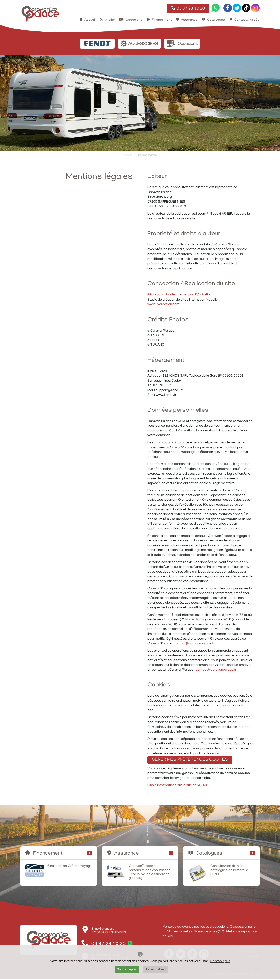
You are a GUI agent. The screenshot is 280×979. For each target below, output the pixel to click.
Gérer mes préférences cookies (190, 759)
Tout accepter (126, 969)
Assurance (189, 20)
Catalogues (216, 20)
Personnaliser (155, 969)
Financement (162, 20)
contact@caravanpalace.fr (194, 644)
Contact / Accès (247, 20)
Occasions (134, 20)
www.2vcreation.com (163, 304)
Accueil (90, 20)
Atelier (110, 20)
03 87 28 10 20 (188, 8)
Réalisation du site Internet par (179, 295)
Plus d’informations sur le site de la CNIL (177, 785)
